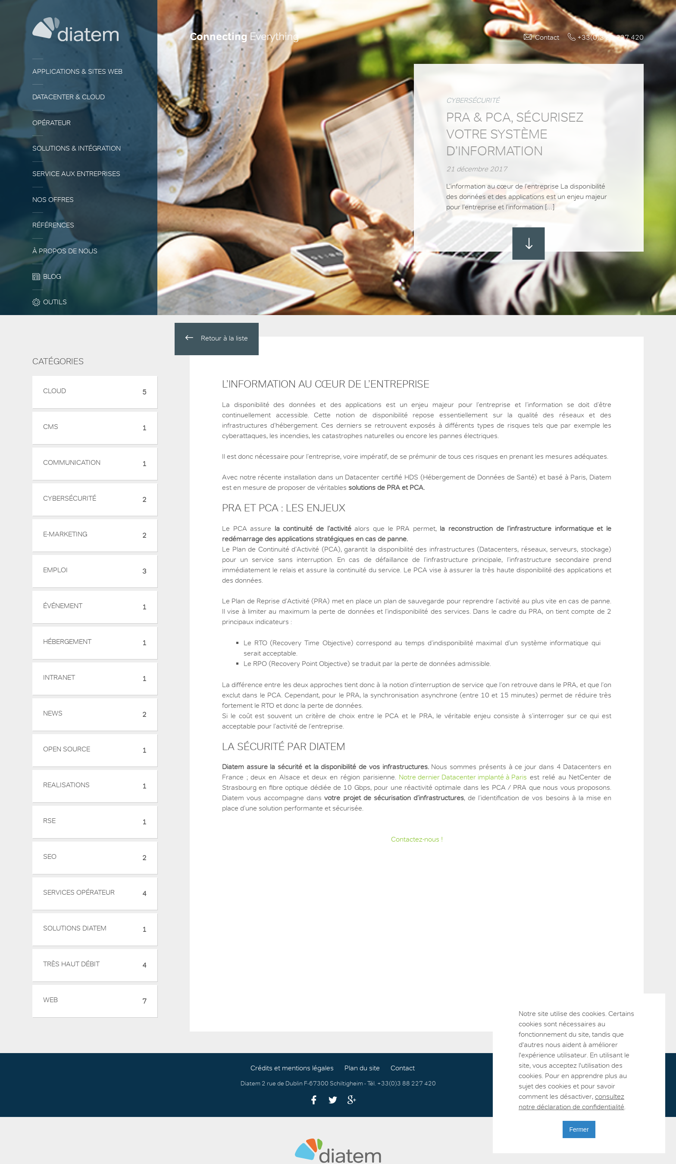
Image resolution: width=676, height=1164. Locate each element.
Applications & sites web (77, 71)
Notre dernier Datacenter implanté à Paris (463, 777)
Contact (547, 37)
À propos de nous (64, 251)
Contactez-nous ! (417, 839)
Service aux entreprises (76, 174)
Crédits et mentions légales (292, 1068)
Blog (52, 276)
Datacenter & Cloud (68, 97)
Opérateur (51, 123)
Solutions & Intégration (76, 148)
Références (53, 225)
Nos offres (53, 200)
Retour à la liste (216, 338)
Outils (55, 302)
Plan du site (362, 1068)
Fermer (578, 1129)
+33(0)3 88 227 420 (610, 37)
